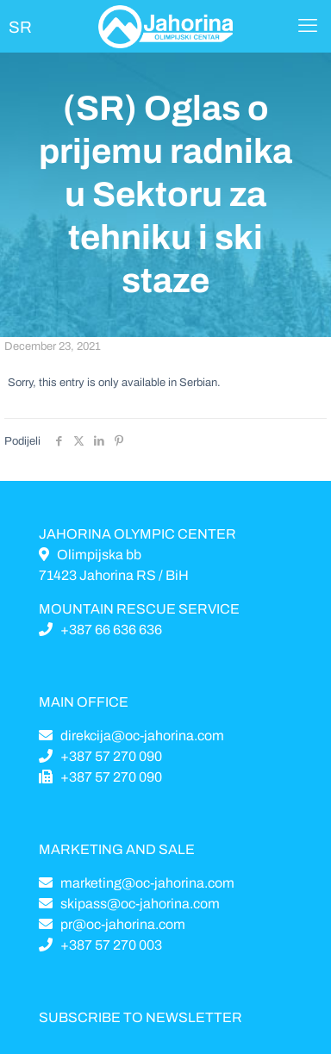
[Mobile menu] (307, 26)
